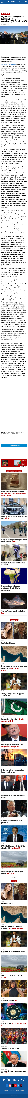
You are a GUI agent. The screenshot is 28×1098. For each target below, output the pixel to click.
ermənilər (15, 433)
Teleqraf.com (12, 64)
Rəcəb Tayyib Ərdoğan (14, 432)
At (6, 432)
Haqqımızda (6, 1090)
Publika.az (4, 64)
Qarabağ (4, 433)
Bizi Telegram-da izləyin (14, 445)
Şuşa (23, 432)
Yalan (9, 433)
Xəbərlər (12, 1090)
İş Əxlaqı (22, 1090)
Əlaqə (17, 1090)
